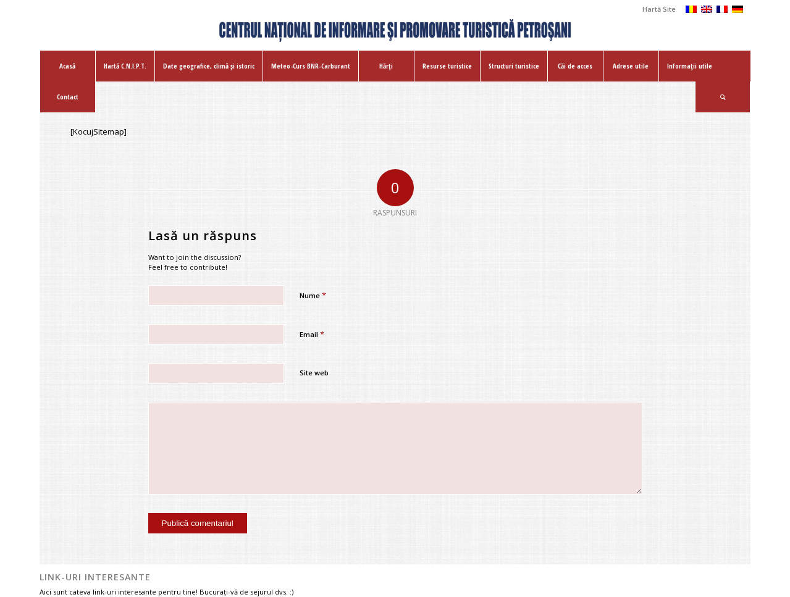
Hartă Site (659, 9)
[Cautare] (722, 96)
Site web (314, 372)
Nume (313, 295)
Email (312, 334)
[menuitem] (656, 9)
